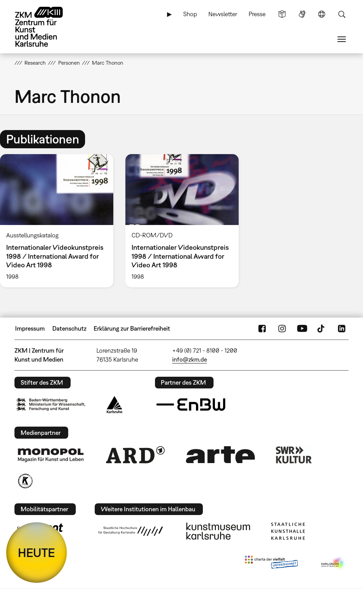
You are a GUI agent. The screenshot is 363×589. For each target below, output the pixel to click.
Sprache (322, 14)
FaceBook (262, 328)
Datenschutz (69, 328)
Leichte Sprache (282, 14)
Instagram (282, 328)
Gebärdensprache (302, 14)
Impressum (30, 328)
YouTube (302, 328)
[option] (182, 220)
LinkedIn (342, 328)
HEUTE (36, 552)
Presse (257, 14)
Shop (190, 14)
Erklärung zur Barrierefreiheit (132, 328)
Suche (342, 14)
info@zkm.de (189, 359)
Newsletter (222, 14)
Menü (342, 39)
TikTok (322, 328)
